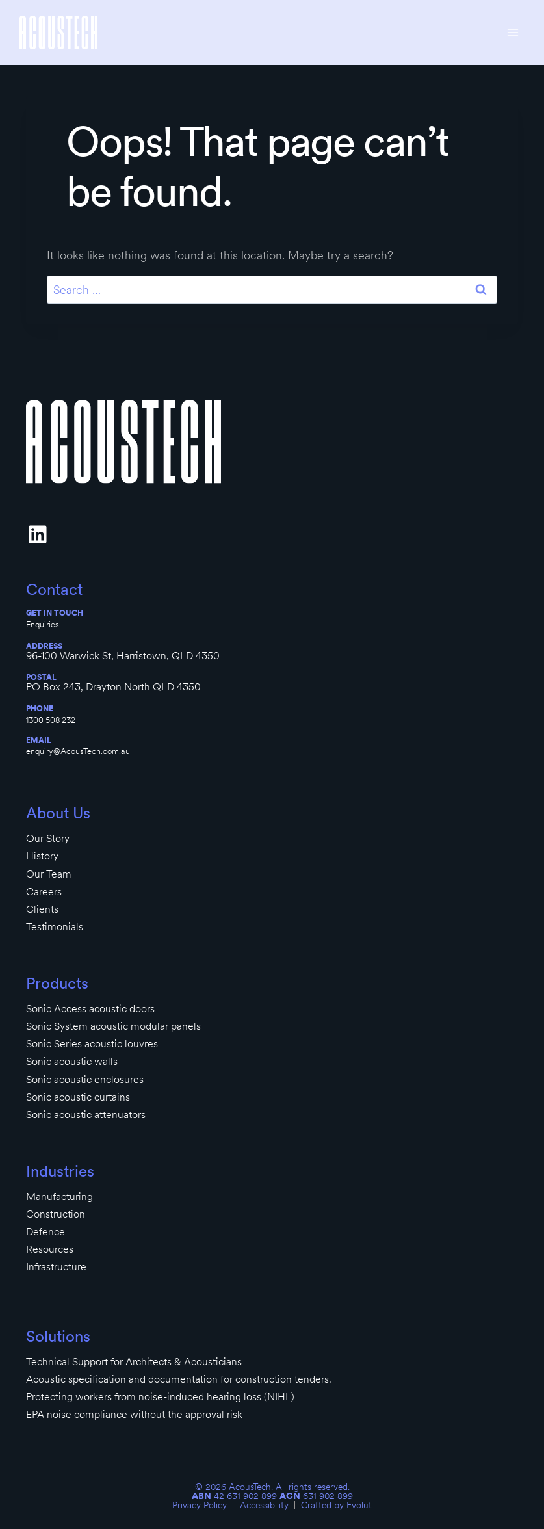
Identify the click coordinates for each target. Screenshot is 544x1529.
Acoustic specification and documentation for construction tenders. (178, 1379)
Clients (42, 909)
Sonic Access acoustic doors (90, 1008)
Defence (45, 1231)
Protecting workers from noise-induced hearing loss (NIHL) (160, 1397)
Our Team (48, 874)
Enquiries (42, 624)
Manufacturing (59, 1196)
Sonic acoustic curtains (78, 1097)
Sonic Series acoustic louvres (92, 1044)
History (42, 856)
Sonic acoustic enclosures (85, 1079)
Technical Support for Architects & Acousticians (134, 1361)
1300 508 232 (50, 719)
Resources (49, 1249)
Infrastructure (56, 1267)
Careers (44, 891)
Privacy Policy (199, 1504)
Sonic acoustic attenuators (86, 1114)
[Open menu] (512, 32)
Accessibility (264, 1504)
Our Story (48, 838)
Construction (55, 1214)
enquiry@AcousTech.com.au (78, 751)
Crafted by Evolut (336, 1504)
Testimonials (54, 927)
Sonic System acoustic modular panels (113, 1026)
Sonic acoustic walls (72, 1061)
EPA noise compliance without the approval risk (134, 1414)
